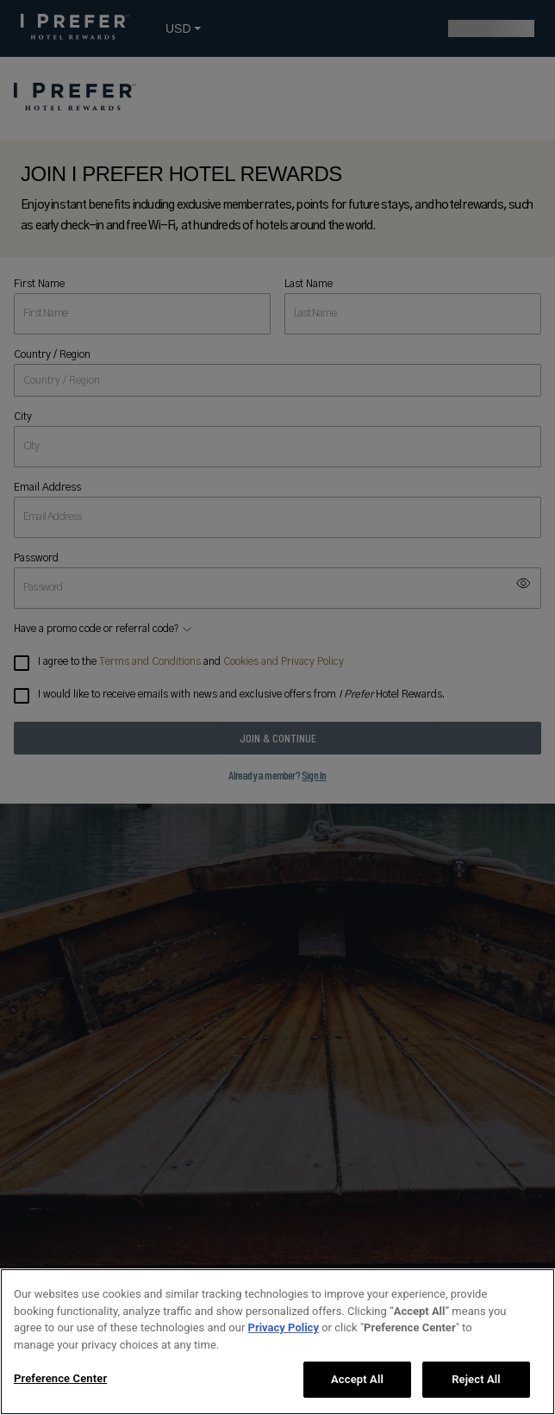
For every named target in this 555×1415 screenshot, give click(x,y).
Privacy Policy (283, 1327)
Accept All (357, 1379)
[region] (277, 1341)
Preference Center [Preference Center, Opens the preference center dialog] (60, 1378)
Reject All (476, 1379)
